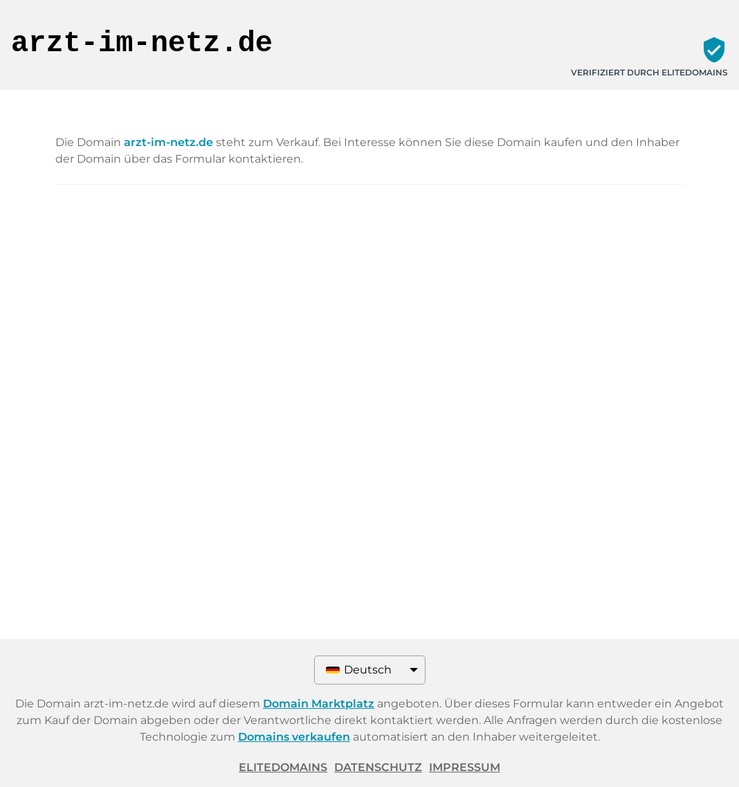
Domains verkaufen (294, 736)
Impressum (464, 767)
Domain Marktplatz (318, 703)
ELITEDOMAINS (283, 767)
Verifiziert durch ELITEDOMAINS (649, 72)
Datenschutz (378, 767)
